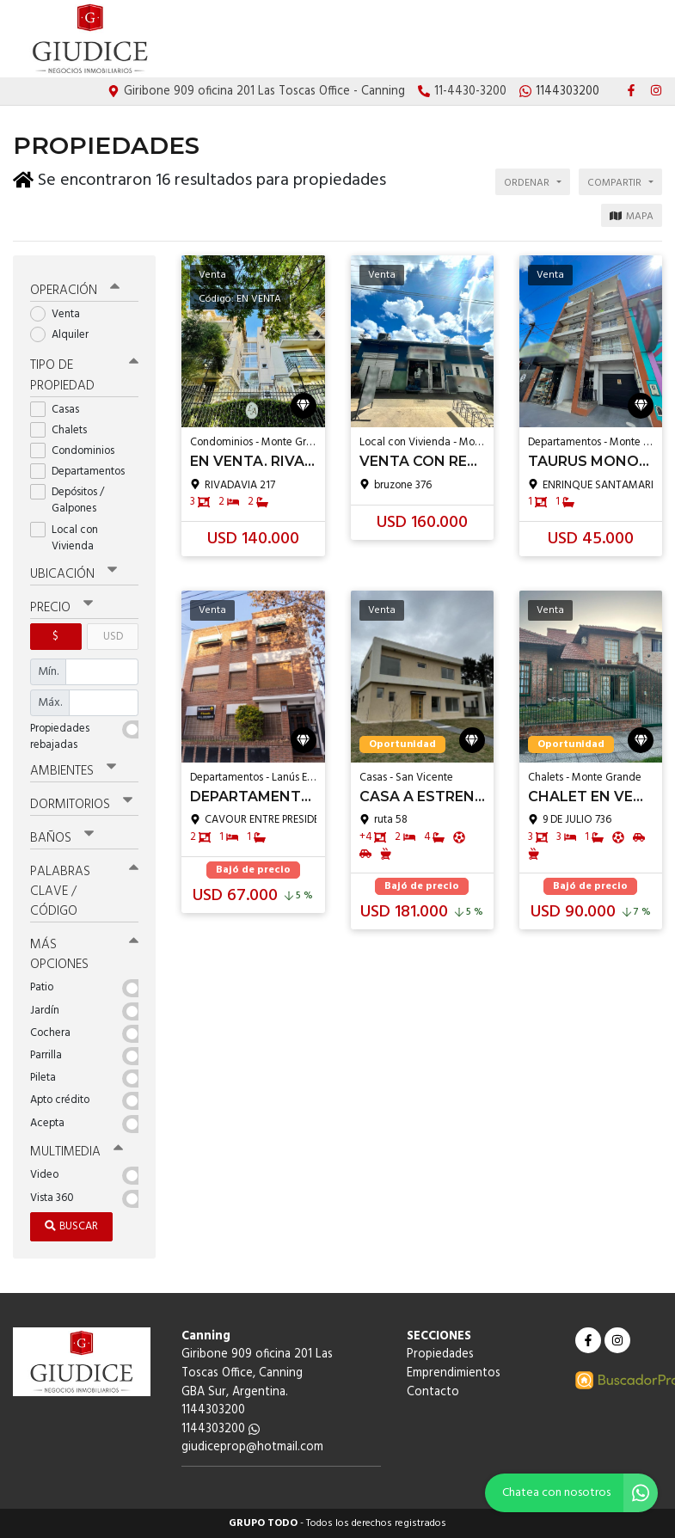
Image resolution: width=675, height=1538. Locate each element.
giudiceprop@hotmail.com (252, 1447)
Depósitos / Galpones (68, 500)
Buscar (71, 1226)
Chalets (64, 430)
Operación (75, 290)
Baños (62, 838)
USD (113, 637)
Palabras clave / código (84, 891)
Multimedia (76, 1152)
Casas (60, 409)
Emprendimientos (556, 39)
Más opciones (84, 954)
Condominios (78, 451)
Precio (61, 607)
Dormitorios (81, 804)
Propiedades (470, 39)
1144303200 (220, 1429)
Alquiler (65, 335)
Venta (60, 314)
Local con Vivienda (67, 538)
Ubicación (73, 573)
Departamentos (83, 471)
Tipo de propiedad (84, 375)
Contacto (635, 39)
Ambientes (73, 771)
